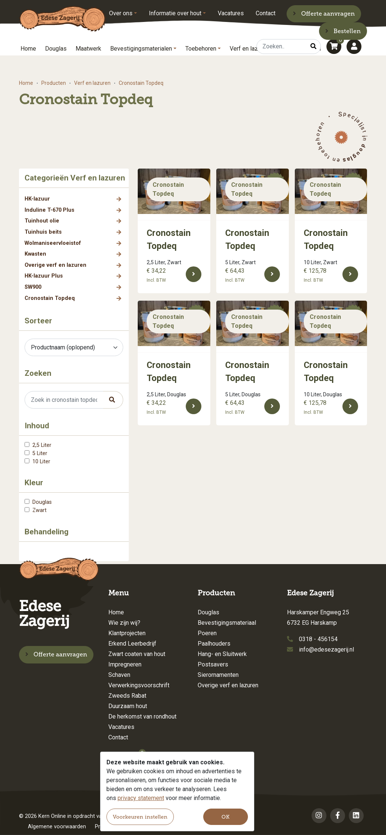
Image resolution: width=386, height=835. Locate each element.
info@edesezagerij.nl (326, 649)
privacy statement (141, 798)
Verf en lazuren (92, 83)
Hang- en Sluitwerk (222, 654)
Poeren (207, 633)
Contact (265, 13)
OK (225, 817)
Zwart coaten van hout (136, 654)
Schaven (119, 674)
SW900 (33, 287)
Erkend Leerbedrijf (132, 643)
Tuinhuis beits (43, 232)
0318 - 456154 (318, 639)
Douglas (56, 48)
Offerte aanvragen (324, 13)
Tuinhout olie (42, 221)
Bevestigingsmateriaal (227, 622)
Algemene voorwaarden (57, 826)
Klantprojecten (127, 633)
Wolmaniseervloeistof (53, 243)
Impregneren (124, 664)
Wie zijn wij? (124, 622)
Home (28, 48)
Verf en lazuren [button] (249, 48)
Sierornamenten (218, 674)
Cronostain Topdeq (50, 298)
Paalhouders (214, 643)
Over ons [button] (121, 13)
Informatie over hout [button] (175, 13)
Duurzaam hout (127, 706)
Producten (53, 83)
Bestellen (343, 31)
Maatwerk (88, 48)
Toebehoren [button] (200, 48)
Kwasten (35, 254)
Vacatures (231, 13)
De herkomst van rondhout (142, 716)
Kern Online (52, 816)
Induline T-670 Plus (49, 210)
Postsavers (213, 664)
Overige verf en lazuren (55, 265)
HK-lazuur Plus (44, 276)
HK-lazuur (37, 199)
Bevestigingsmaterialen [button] (141, 48)
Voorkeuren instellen (140, 817)
